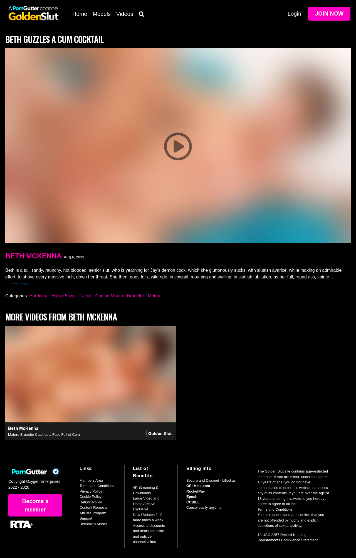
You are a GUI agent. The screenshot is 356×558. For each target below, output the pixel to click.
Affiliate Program (93, 513)
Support (86, 518)
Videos (124, 14)
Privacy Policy (91, 491)
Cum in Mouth (109, 295)
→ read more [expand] (17, 284)
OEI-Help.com (198, 486)
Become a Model (93, 524)
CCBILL (193, 502)
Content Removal (93, 507)
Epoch (191, 497)
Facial (85, 295)
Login (294, 14)
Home (79, 14)
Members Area (91, 480)
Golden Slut (160, 433)
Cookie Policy (91, 497)
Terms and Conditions (97, 486)
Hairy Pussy (63, 295)
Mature (155, 295)
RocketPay (195, 491)
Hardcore (38, 295)
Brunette (135, 295)
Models (101, 14)
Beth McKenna (33, 256)
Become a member (35, 505)
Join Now (329, 13)
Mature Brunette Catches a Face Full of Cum (44, 434)
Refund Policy (91, 502)
